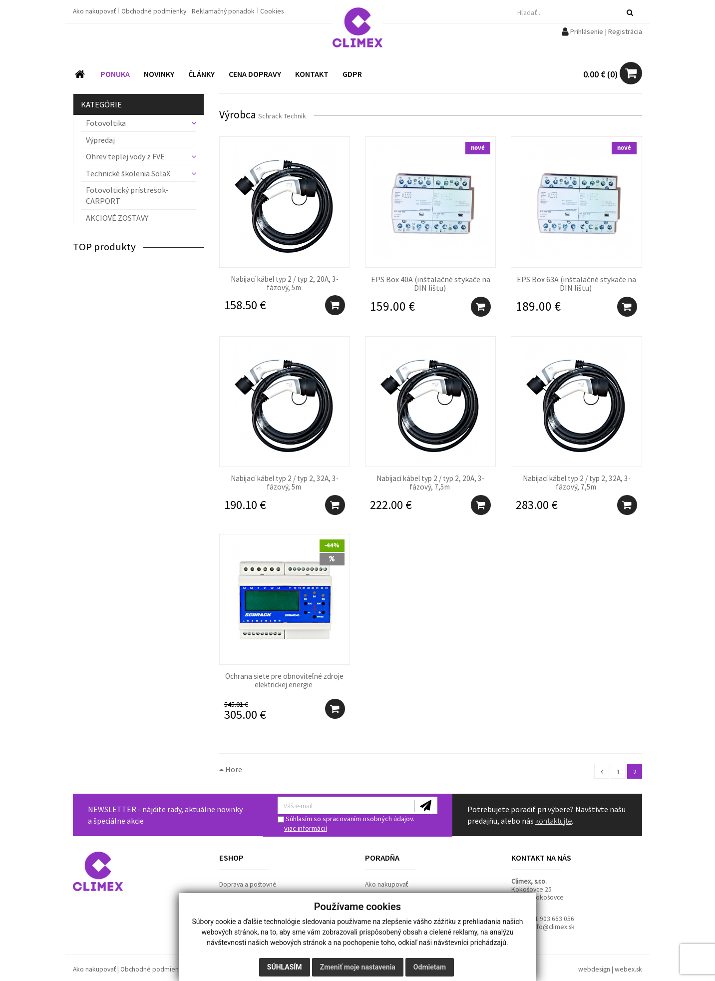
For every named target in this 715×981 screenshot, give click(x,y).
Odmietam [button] (429, 967)
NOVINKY (159, 74)
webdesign (594, 969)
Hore (230, 769)
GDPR (352, 74)
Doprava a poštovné (248, 884)
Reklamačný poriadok (224, 11)
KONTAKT (312, 74)
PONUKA (115, 74)
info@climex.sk (553, 927)
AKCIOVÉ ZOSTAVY (117, 218)
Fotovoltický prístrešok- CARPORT (127, 195)
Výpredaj (100, 140)
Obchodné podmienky (154, 11)
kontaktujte (553, 821)
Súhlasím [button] (284, 967)
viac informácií (305, 828)
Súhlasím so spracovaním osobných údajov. (346, 823)
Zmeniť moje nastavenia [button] (357, 967)
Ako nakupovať (95, 11)
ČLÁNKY (201, 74)
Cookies (272, 11)
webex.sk (628, 969)
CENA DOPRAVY (255, 74)
